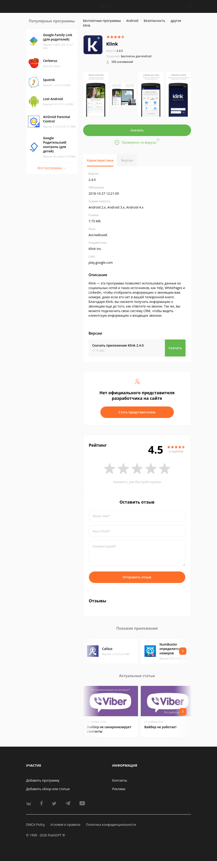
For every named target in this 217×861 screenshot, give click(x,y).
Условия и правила (65, 824)
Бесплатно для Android (136, 56)
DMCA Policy (35, 824)
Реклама (118, 789)
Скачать (137, 130)
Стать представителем (136, 412)
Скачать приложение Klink (118, 345)
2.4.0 (114, 51)
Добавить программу (42, 780)
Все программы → (51, 168)
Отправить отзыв (137, 577)
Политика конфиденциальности (111, 824)
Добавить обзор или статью (48, 789)
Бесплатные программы (102, 20)
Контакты (119, 780)
